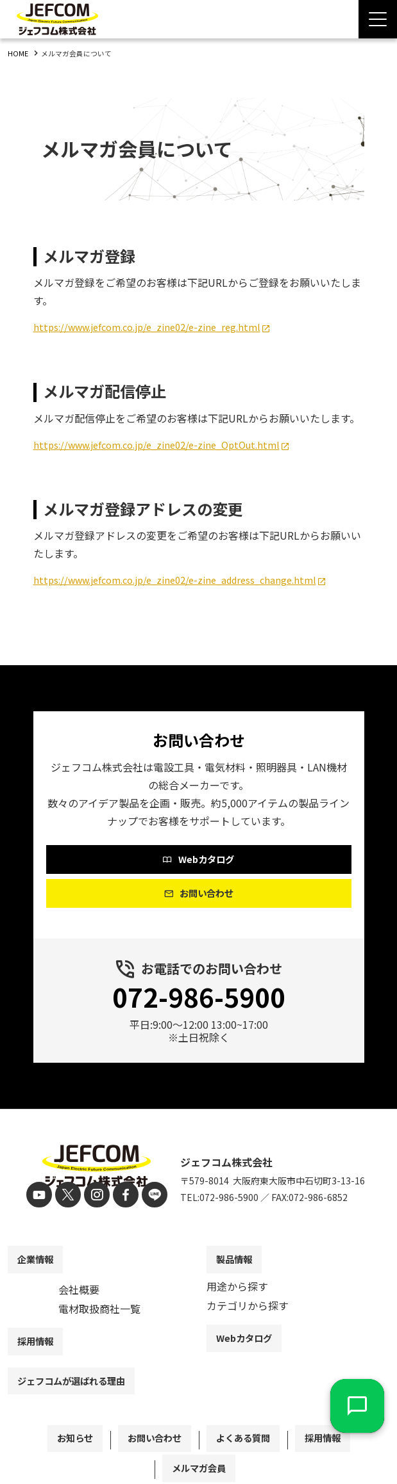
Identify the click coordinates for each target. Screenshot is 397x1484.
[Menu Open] (378, 19)
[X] (71, 1196)
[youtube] (45, 1196)
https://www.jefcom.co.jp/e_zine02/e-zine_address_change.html (187, 579)
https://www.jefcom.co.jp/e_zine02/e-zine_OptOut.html (168, 444)
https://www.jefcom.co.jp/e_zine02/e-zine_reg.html (157, 326)
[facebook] (122, 1196)
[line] (148, 1196)
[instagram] (96, 1196)
